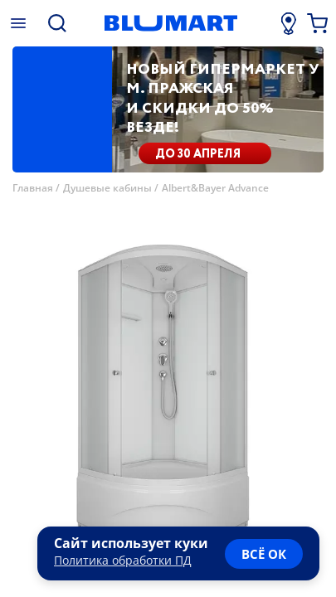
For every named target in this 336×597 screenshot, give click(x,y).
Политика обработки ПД (123, 560)
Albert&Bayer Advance (215, 188)
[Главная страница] (170, 23)
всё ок (263, 554)
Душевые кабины (107, 188)
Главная (32, 188)
